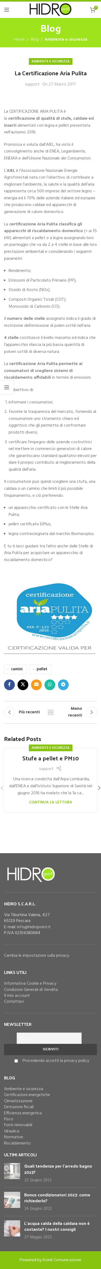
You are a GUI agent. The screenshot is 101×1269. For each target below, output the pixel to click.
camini (17, 669)
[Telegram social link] (63, 684)
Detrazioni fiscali (19, 1107)
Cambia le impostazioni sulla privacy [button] (36, 955)
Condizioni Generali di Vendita (31, 990)
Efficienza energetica (23, 1113)
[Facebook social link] (9, 684)
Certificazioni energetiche (27, 1094)
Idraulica (11, 1131)
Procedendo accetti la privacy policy (56, 1060)
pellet (42, 669)
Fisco (8, 1119)
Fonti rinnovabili (18, 1125)
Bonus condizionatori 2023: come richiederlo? (57, 1197)
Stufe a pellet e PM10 (50, 758)
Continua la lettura (50, 802)
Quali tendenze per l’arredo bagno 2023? (58, 1169)
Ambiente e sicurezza (66, 39)
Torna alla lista (50, 712)
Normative (13, 1137)
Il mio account (17, 996)
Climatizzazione (18, 1101)
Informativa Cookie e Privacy (30, 984)
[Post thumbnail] (12, 1173)
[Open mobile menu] (6, 9)
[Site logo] (50, 9)
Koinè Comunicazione (62, 1260)
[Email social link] (36, 684)
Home (19, 39)
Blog (35, 39)
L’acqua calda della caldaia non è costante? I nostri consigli (57, 1226)
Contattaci (14, 1002)
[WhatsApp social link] (49, 684)
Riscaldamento (17, 1143)
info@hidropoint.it (34, 927)
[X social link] (23, 684)
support (32, 84)
